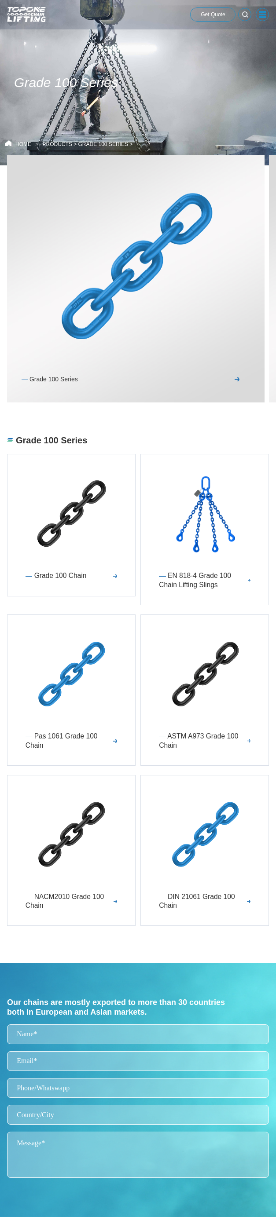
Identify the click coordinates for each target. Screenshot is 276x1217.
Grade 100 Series (103, 144)
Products (57, 144)
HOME (23, 144)
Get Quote (213, 14)
